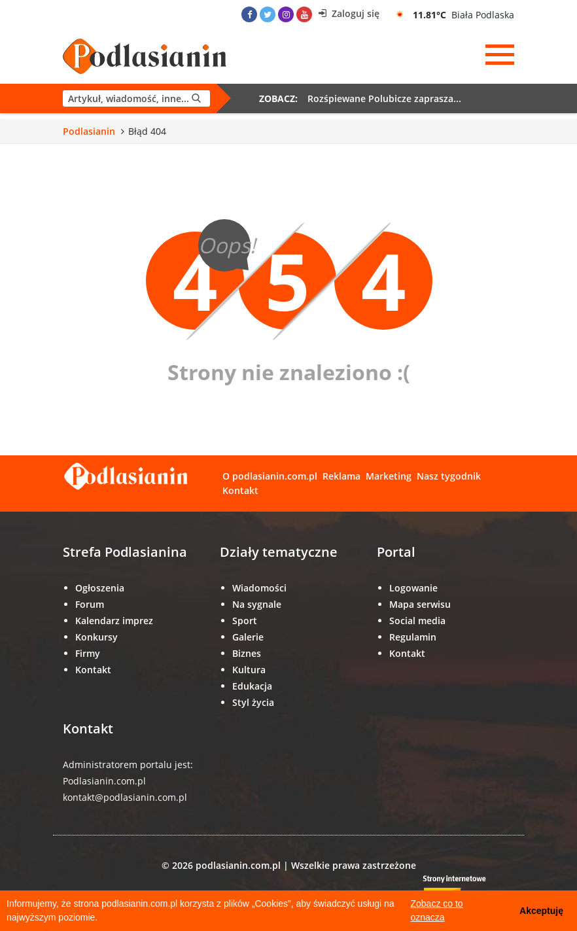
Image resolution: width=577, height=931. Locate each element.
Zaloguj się (349, 13)
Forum (89, 604)
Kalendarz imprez (114, 620)
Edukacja (252, 686)
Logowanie (413, 588)
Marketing (388, 476)
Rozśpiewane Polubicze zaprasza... (384, 98)
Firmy (87, 653)
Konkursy (96, 637)
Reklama (341, 476)
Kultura (249, 669)
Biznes (246, 653)
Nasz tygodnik (449, 476)
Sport (244, 620)
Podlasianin (89, 131)
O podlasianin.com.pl (269, 476)
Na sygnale (256, 604)
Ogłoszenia (99, 588)
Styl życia (253, 702)
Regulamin (412, 637)
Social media (417, 620)
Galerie (248, 637)
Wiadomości (259, 588)
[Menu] (499, 55)
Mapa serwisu (420, 604)
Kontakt (240, 490)
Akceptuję (541, 910)
